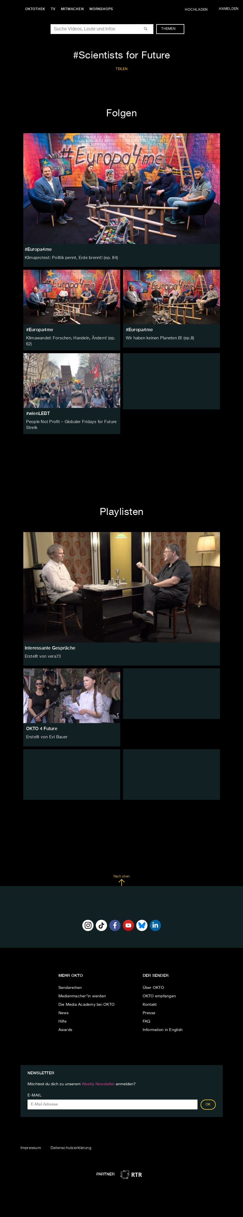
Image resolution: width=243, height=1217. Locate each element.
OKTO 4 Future (41, 727)
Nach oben (121, 879)
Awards (65, 1029)
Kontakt (150, 1003)
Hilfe (62, 1020)
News (63, 1012)
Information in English (163, 1029)
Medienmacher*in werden (82, 995)
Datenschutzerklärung (71, 1147)
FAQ (147, 1020)
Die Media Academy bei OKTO (86, 1003)
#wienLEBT (38, 412)
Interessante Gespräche (50, 647)
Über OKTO (153, 987)
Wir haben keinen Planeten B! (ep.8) (159, 338)
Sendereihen (70, 987)
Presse (149, 1012)
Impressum (31, 1147)
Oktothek (37, 9)
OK (208, 1103)
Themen (171, 29)
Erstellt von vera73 (42, 655)
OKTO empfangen (159, 995)
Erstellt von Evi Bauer (46, 736)
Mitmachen (73, 9)
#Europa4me (39, 329)
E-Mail (35, 1094)
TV (54, 9)
